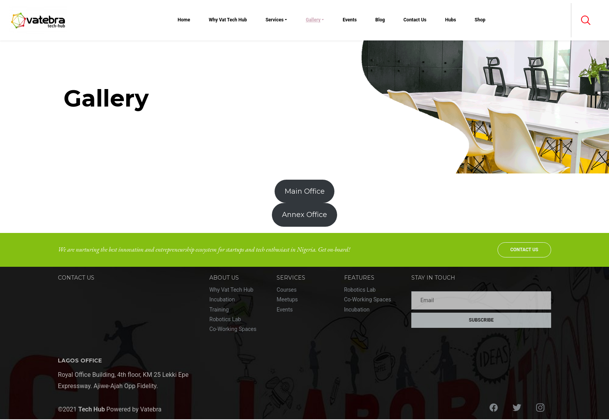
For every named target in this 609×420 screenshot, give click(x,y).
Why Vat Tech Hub (228, 20)
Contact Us (415, 20)
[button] (585, 20)
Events (350, 20)
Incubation (222, 299)
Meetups (287, 299)
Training (219, 309)
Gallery (313, 20)
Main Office (305, 191)
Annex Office (304, 214)
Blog (380, 20)
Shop (480, 20)
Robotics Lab (225, 319)
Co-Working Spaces (232, 329)
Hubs (450, 20)
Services (275, 20)
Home (183, 20)
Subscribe (481, 320)
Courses (286, 290)
